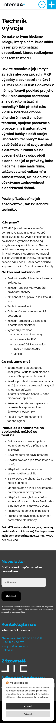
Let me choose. (41, 697)
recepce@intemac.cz (15, 646)
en (42, 4)
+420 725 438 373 (12, 642)
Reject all (28, 714)
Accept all (28, 706)
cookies (22, 682)
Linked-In (7, 650)
